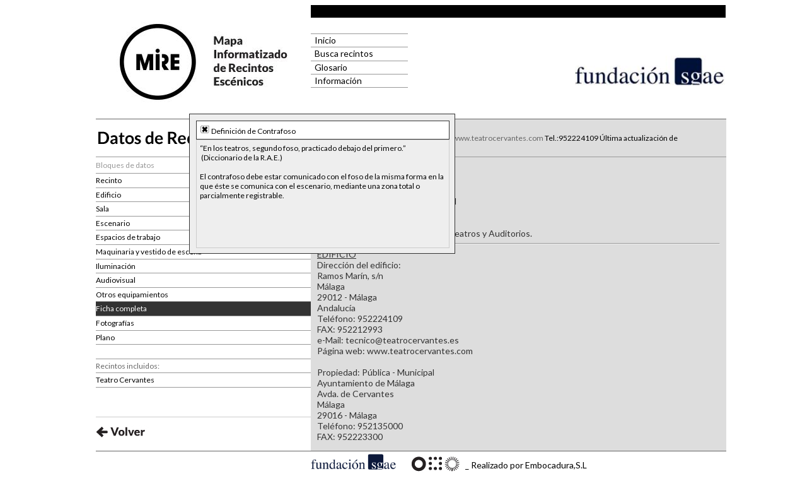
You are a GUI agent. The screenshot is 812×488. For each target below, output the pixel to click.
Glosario (329, 67)
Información (336, 80)
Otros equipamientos (132, 294)
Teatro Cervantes (125, 379)
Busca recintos (342, 53)
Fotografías (115, 323)
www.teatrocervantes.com (498, 138)
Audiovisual (116, 280)
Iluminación (116, 266)
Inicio (323, 40)
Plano (105, 337)
